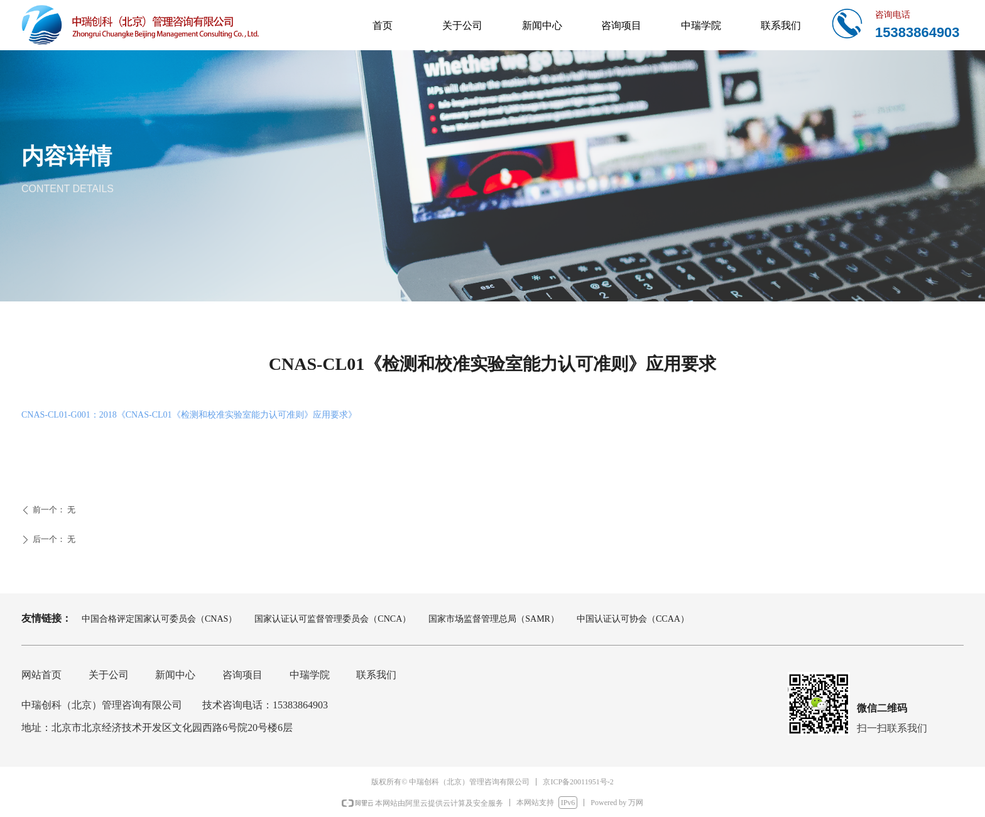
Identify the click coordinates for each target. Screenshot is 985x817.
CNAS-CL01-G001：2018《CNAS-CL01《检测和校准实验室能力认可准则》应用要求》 (189, 414)
